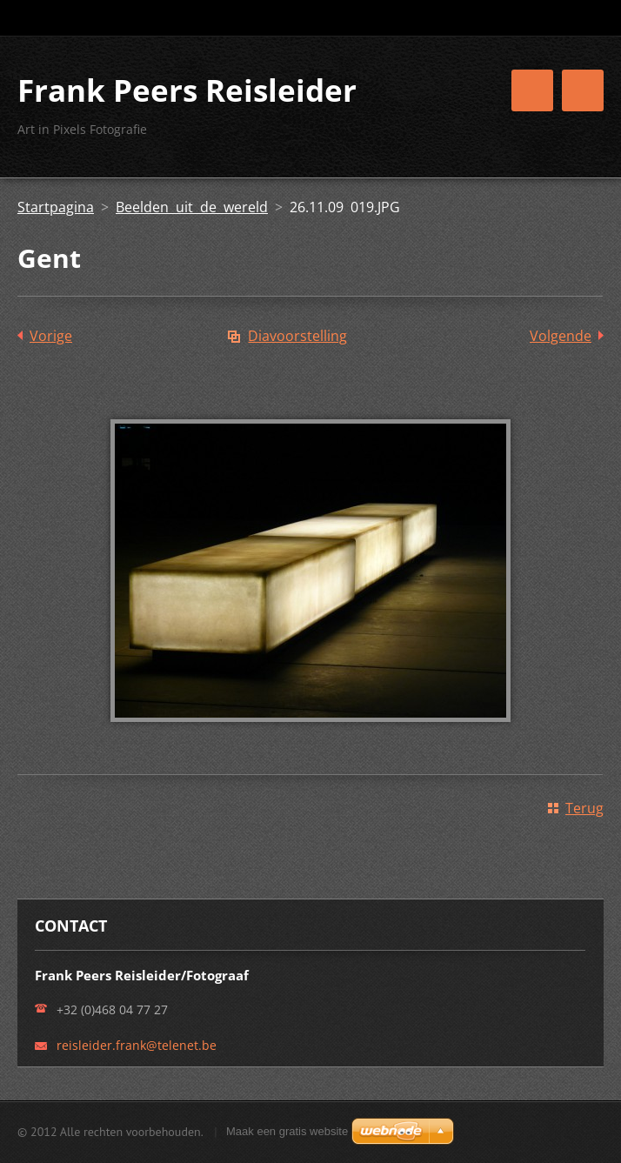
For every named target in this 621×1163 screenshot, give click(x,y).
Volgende (560, 335)
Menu (583, 90)
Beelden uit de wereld (192, 207)
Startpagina (55, 207)
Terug (584, 808)
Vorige (51, 335)
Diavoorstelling (297, 335)
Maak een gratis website (287, 1131)
